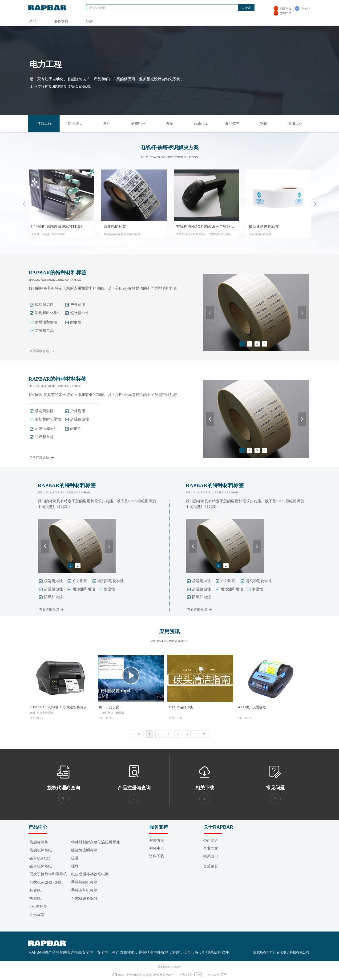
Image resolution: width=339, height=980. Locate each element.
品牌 (89, 22)
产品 (32, 22)
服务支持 (61, 22)
